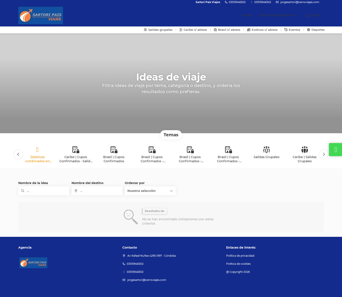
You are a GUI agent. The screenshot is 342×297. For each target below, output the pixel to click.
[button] (18, 154)
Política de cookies (238, 263)
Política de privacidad (240, 255)
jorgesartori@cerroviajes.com (299, 2)
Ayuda (247, 15)
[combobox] (97, 190)
